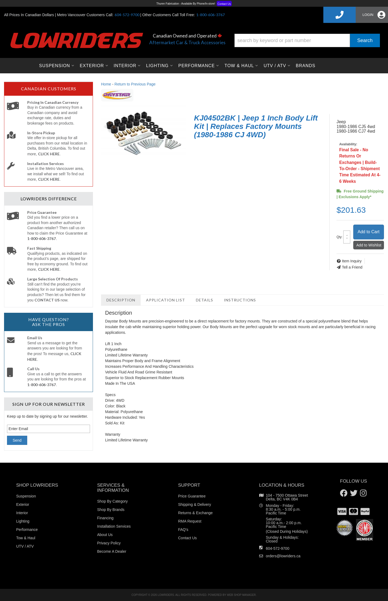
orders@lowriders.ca (283, 556)
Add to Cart (368, 231)
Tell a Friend (352, 267)
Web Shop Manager (241, 594)
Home (106, 84)
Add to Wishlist (369, 245)
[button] (307, 40)
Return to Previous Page (135, 84)
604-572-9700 (277, 548)
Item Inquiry (352, 261)
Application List (165, 300)
